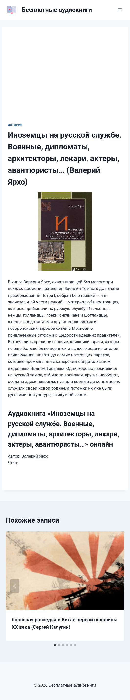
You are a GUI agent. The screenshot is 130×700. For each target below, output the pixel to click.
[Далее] (115, 586)
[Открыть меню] (119, 9)
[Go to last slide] (14, 586)
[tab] (55, 645)
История (15, 125)
